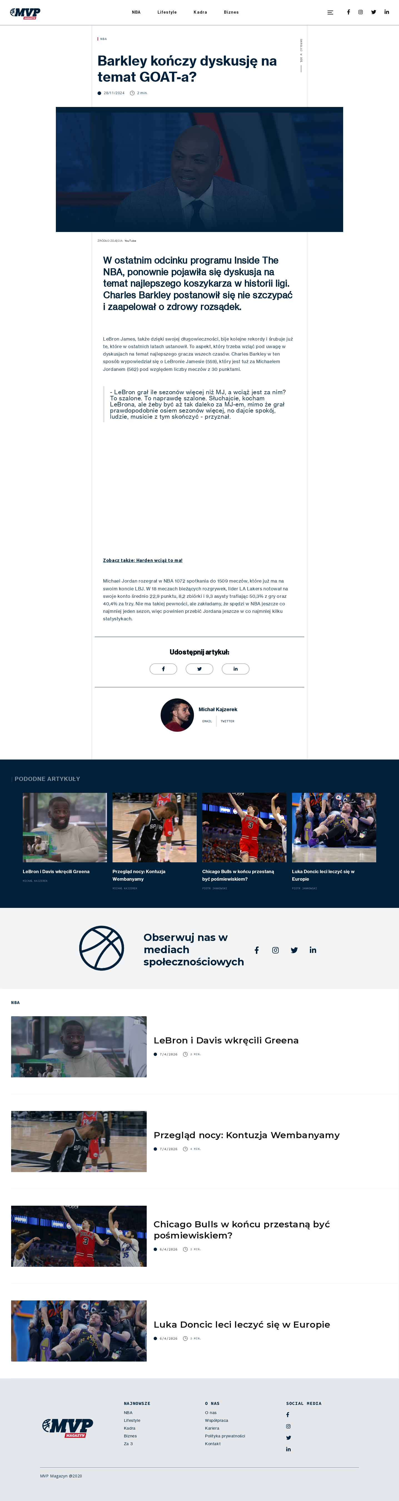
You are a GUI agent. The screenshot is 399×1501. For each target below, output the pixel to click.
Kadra (200, 12)
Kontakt (213, 1443)
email (207, 721)
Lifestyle (167, 12)
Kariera (212, 1428)
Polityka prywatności (225, 1435)
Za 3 (128, 1443)
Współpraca (216, 1420)
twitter (227, 721)
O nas (211, 1412)
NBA (136, 12)
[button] (330, 12)
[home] (25, 12)
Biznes (231, 12)
